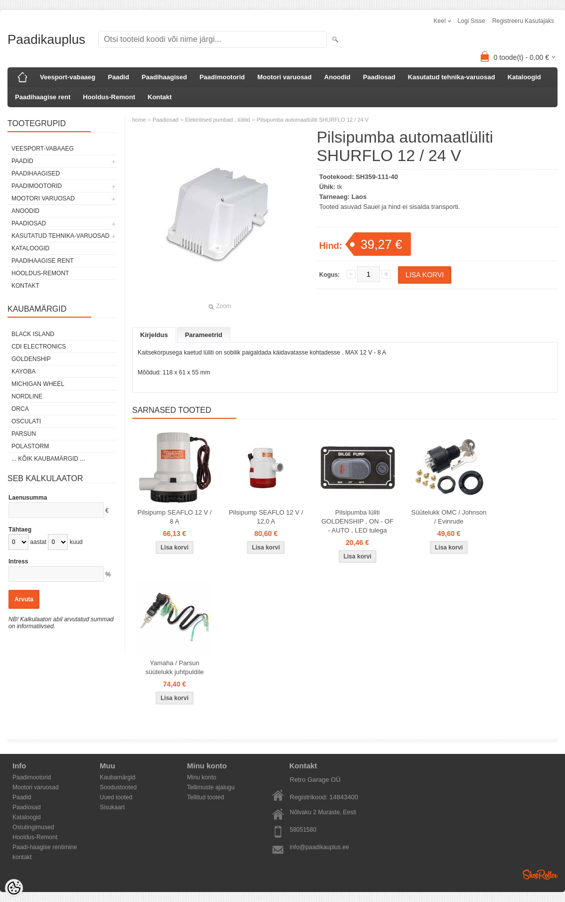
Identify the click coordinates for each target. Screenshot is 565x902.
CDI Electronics (38, 346)
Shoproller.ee (540, 875)
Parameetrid (203, 335)
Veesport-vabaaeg (67, 77)
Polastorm (30, 446)
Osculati (26, 421)
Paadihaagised (164, 77)
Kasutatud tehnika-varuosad (451, 77)
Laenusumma (27, 497)
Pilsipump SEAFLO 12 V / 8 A (175, 517)
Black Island (32, 334)
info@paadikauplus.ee (319, 847)
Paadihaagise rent (42, 97)
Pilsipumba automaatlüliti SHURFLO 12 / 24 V (313, 120)
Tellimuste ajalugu (210, 787)
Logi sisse (471, 20)
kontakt (22, 857)
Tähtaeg (19, 529)
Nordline (26, 396)
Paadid (118, 77)
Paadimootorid (222, 77)
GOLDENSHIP (31, 359)
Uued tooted (116, 797)
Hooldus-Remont (109, 97)
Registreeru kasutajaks (523, 20)
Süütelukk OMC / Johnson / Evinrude (449, 517)
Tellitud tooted (205, 797)
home (139, 120)
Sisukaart (112, 807)
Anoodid (337, 77)
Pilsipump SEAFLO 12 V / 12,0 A (266, 517)
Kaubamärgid (117, 777)
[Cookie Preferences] (14, 888)
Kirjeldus (154, 335)
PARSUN (23, 433)
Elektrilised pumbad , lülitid (217, 120)
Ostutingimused (33, 827)
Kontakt (160, 97)
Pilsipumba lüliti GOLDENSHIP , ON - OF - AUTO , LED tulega (357, 521)
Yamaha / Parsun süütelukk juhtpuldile (174, 667)
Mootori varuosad (284, 77)
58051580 (303, 829)
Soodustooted (118, 787)
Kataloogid (524, 77)
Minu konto (201, 777)
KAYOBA (23, 371)
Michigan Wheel (37, 383)
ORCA (20, 408)
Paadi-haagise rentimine (44, 847)
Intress (18, 561)
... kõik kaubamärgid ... (48, 458)
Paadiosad (379, 77)
